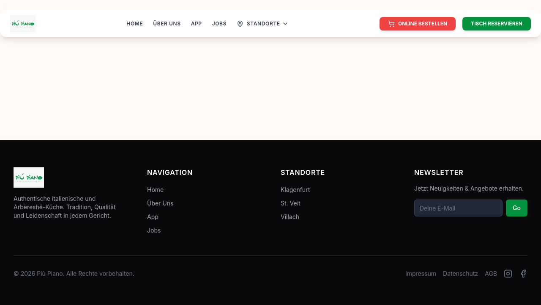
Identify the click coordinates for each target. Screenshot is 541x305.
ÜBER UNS (166, 23)
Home (155, 189)
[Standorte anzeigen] (263, 23)
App (152, 216)
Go (517, 207)
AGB (491, 273)
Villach (290, 216)
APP (196, 23)
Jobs (154, 230)
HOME (134, 23)
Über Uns (160, 203)
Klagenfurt (295, 189)
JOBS (219, 23)
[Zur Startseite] (23, 23)
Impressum (420, 273)
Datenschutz (460, 273)
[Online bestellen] (418, 23)
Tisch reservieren (496, 23)
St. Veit (291, 203)
